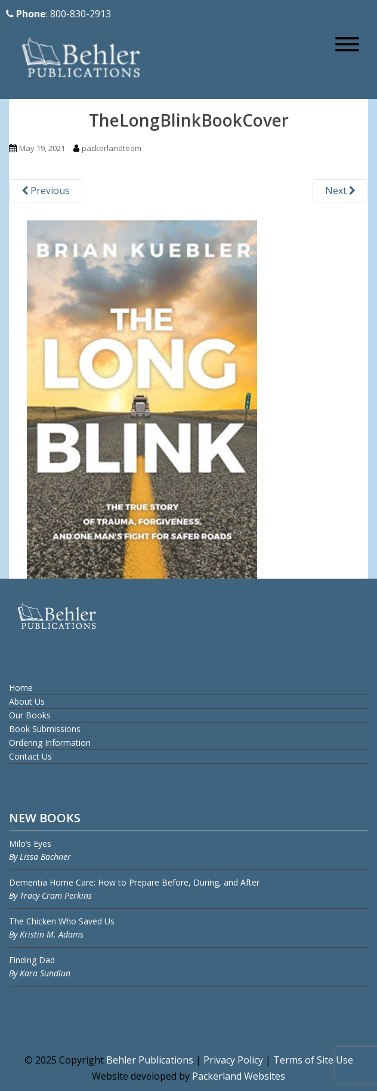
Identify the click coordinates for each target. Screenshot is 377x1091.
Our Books (30, 715)
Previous (45, 190)
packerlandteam (111, 148)
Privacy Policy (233, 1060)
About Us (27, 701)
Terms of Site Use (313, 1060)
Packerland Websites (238, 1076)
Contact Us (30, 756)
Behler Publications (151, 1060)
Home (21, 687)
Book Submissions (45, 728)
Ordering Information (50, 742)
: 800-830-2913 (58, 13)
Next (340, 190)
